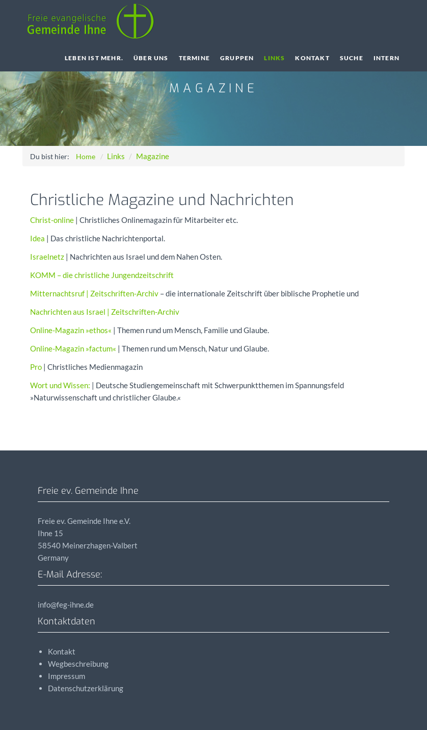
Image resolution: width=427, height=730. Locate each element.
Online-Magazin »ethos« (71, 330)
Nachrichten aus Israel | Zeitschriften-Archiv (104, 311)
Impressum (66, 676)
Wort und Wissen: (60, 385)
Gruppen (237, 58)
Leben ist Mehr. (94, 58)
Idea (37, 238)
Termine (194, 58)
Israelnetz (47, 256)
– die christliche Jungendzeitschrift (102, 275)
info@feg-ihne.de (66, 604)
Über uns (151, 58)
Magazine (152, 156)
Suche (351, 58)
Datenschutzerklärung (85, 688)
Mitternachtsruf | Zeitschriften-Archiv (94, 293)
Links (274, 58)
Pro (36, 366)
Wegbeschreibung (78, 663)
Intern (386, 58)
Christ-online (52, 219)
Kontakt (312, 58)
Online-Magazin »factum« (73, 348)
